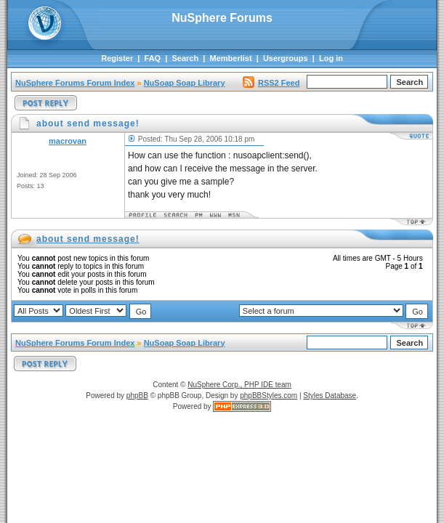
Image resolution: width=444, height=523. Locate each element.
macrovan (67, 141)
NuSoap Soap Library (184, 82)
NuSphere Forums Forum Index (74, 82)
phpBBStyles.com (268, 396)
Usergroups (285, 58)
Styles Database (329, 396)
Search (185, 58)
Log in (331, 58)
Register (117, 58)
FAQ (153, 58)
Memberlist (231, 58)
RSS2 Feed (271, 82)
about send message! (88, 239)
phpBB (137, 396)
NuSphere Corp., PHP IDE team (239, 385)
